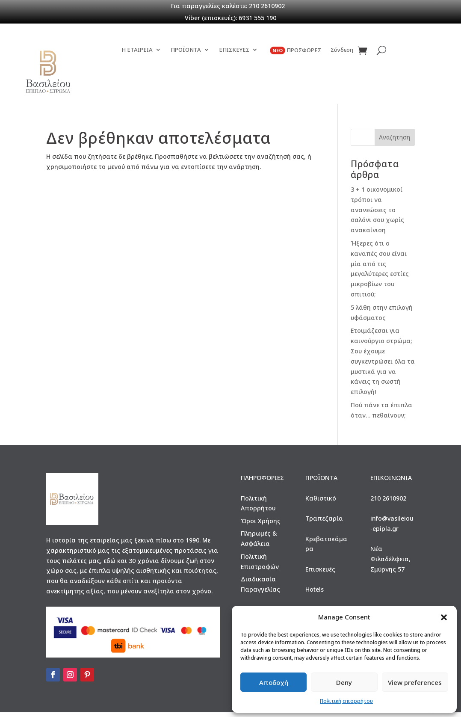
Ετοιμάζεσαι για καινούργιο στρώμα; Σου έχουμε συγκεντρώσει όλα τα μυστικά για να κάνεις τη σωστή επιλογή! (383, 365)
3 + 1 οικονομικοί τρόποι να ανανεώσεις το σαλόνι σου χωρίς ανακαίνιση (377, 214)
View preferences (415, 682)
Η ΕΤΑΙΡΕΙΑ (137, 75)
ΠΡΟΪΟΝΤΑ (186, 75)
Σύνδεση (342, 75)
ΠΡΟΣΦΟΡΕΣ (295, 76)
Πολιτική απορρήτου (346, 701)
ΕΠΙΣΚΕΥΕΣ (234, 75)
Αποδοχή (273, 682)
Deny (344, 682)
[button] (444, 617)
